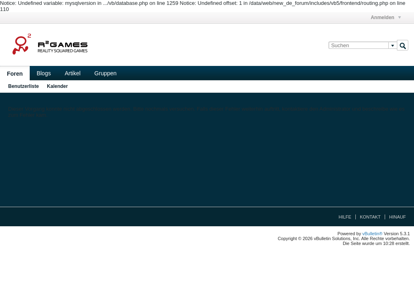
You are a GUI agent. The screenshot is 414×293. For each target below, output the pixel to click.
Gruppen (105, 73)
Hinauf (397, 216)
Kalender (57, 86)
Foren (15, 73)
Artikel (73, 73)
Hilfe (345, 216)
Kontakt (370, 216)
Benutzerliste (23, 86)
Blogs (44, 73)
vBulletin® (372, 233)
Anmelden (386, 17)
